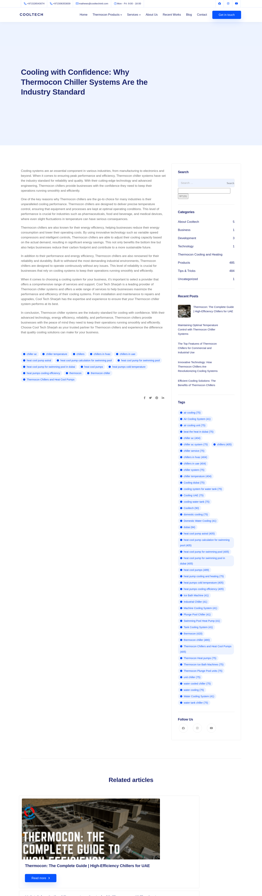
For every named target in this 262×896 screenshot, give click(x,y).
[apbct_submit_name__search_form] (183, 196)
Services (132, 14)
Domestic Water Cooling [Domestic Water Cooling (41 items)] (200, 520)
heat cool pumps (93, 366)
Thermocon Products (106, 14)
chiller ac (32, 354)
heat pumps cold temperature (128, 366)
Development (187, 238)
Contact (202, 14)
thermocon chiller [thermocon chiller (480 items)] (197, 639)
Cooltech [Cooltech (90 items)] (191, 508)
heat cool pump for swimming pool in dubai (51, 366)
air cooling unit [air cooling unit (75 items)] (194, 425)
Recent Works (172, 14)
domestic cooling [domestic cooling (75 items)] (196, 514)
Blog (189, 14)
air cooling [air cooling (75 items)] (192, 412)
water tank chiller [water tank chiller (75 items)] (196, 702)
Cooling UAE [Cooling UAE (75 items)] (194, 495)
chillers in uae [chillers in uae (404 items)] (195, 463)
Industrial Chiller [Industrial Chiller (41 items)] (195, 601)
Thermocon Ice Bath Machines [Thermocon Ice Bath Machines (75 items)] (204, 664)
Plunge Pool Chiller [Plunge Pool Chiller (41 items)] (197, 614)
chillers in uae (127, 354)
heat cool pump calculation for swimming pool (86, 360)
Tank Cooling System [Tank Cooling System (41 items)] (198, 627)
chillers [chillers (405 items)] (224, 444)
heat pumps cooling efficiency (43, 373)
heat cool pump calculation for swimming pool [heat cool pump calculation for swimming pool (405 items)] (205, 542)
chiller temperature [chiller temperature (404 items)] (198, 476)
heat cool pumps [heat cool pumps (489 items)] (196, 569)
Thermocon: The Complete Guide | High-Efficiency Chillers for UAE (52, 849)
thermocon (76, 373)
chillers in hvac (102, 354)
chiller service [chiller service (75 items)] (194, 450)
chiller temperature (56, 354)
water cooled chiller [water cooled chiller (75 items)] (197, 683)
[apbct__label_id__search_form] (204, 190)
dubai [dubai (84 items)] (189, 527)
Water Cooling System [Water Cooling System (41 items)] (199, 696)
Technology (186, 246)
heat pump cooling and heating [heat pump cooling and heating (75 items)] (204, 576)
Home (84, 14)
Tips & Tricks (187, 271)
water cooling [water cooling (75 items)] (194, 690)
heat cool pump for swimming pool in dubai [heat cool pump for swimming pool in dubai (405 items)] (202, 561)
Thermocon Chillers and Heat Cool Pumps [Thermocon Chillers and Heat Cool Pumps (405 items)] (205, 649)
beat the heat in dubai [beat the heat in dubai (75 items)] (198, 431)
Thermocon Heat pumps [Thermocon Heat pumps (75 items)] (200, 658)
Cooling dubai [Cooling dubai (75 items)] (194, 482)
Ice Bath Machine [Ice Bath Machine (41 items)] (196, 595)
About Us (152, 14)
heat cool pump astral (39, 360)
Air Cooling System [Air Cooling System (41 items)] (197, 419)
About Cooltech (188, 221)
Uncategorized (188, 279)
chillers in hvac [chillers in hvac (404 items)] (195, 457)
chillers (81, 354)
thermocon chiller (100, 373)
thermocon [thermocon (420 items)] (193, 633)
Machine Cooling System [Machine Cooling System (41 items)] (200, 608)
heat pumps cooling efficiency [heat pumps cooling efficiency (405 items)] (204, 589)
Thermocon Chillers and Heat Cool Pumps (50, 379)
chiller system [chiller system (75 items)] (194, 469)
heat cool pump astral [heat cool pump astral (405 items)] (199, 533)
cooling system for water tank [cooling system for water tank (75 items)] (203, 489)
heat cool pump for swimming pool (140, 360)
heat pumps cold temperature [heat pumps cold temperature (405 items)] (204, 582)
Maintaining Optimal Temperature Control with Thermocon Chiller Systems (128, 807)
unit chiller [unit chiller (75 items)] (192, 677)
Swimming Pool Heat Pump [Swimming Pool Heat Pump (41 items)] (202, 620)
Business (184, 230)
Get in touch (227, 14)
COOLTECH (34, 15)
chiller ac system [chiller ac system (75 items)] (196, 444)
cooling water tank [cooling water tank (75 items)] (197, 501)
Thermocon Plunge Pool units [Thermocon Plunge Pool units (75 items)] (203, 670)
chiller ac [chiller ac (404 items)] (192, 438)
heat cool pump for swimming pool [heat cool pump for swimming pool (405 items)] (206, 551)
